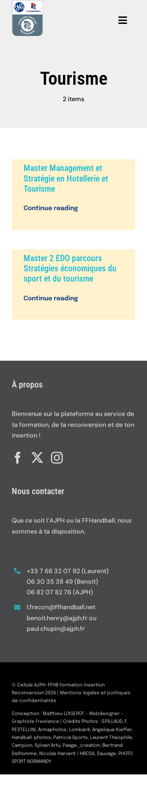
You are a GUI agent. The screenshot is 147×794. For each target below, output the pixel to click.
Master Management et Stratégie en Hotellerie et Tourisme (66, 178)
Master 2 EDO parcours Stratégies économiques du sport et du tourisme (70, 268)
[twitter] (37, 456)
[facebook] (18, 456)
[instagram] (57, 456)
